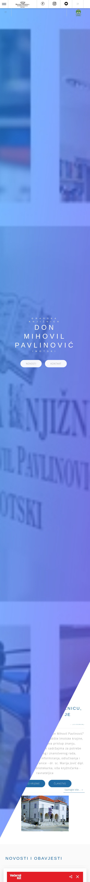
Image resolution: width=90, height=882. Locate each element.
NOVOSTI (31, 364)
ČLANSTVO (60, 784)
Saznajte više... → (74, 789)
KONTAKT (55, 364)
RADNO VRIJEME (30, 784)
